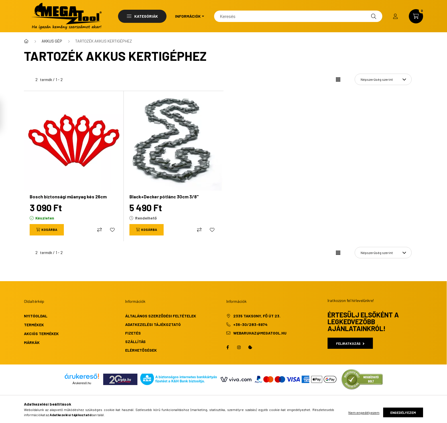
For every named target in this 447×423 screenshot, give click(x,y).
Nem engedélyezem (363, 412)
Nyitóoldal (35, 315)
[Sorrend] (383, 79)
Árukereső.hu (81, 383)
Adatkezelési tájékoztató (153, 324)
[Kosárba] (47, 229)
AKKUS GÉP (52, 41)
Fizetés (133, 333)
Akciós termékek (41, 333)
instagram (239, 347)
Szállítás (135, 341)
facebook (227, 347)
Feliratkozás (350, 343)
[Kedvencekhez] (112, 229)
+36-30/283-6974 (250, 324)
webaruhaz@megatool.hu (260, 333)
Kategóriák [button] (142, 16)
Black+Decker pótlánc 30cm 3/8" (164, 196)
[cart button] (416, 16)
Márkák (32, 342)
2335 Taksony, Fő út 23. (257, 315)
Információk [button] (188, 16)
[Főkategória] (26, 41)
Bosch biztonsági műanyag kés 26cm (68, 196)
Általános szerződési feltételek (160, 315)
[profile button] (395, 16)
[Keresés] (298, 16)
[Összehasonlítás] (99, 229)
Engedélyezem (403, 412)
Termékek (34, 324)
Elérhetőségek (141, 350)
